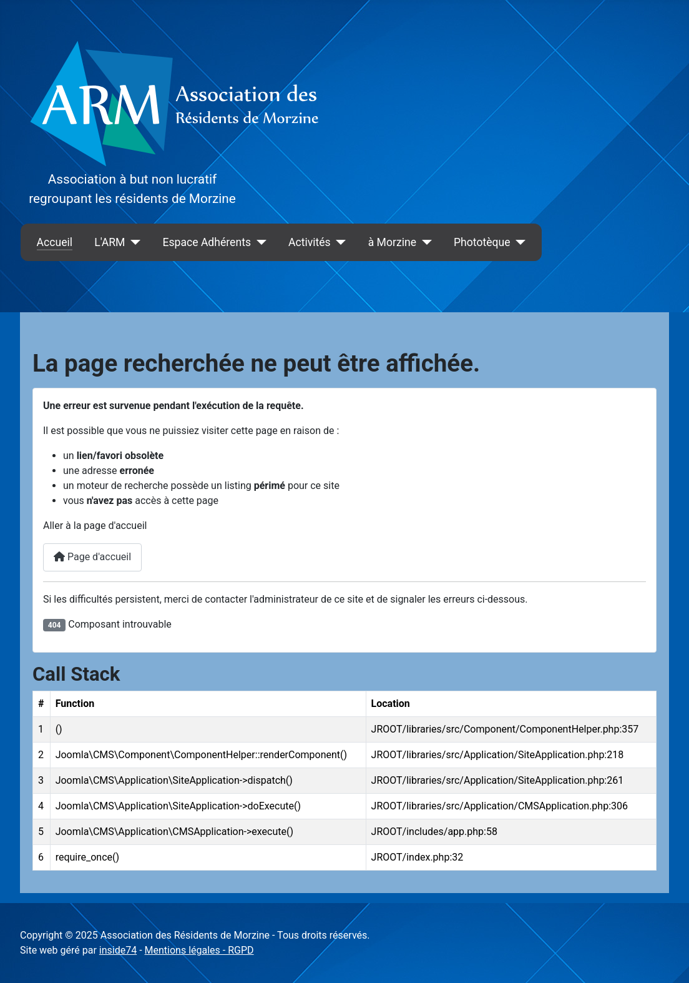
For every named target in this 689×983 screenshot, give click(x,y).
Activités (309, 242)
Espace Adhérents (206, 242)
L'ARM (109, 242)
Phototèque (482, 242)
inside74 (118, 950)
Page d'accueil (92, 557)
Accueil (54, 242)
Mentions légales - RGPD (199, 950)
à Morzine (392, 242)
